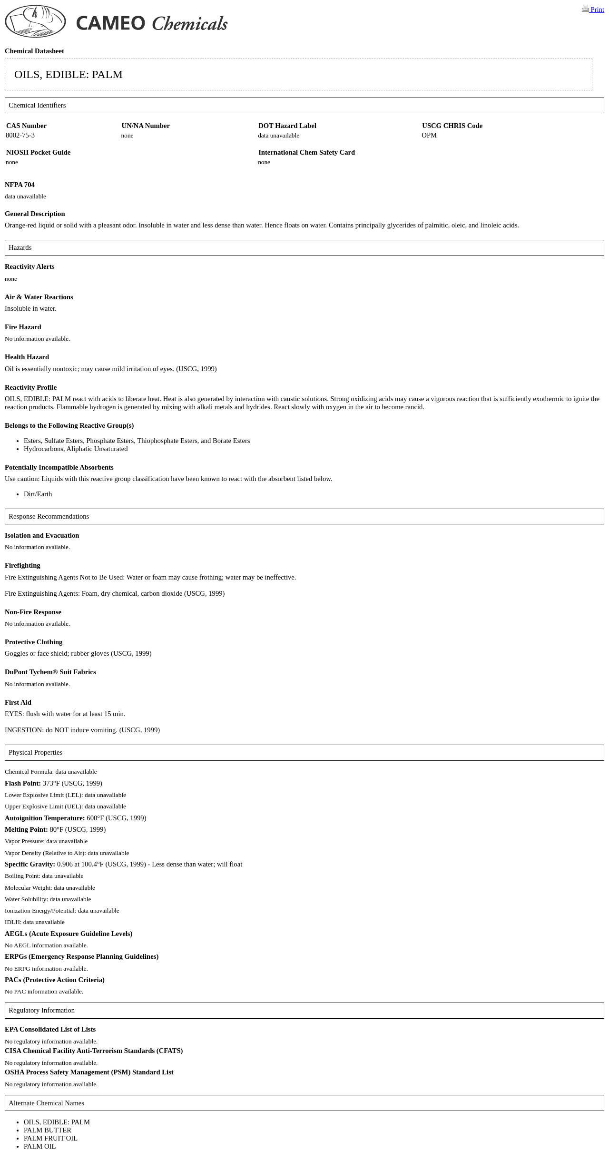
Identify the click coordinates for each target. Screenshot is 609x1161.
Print (593, 9)
